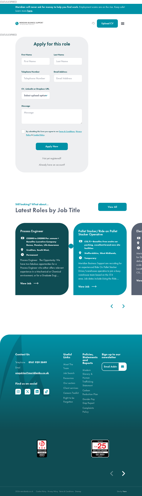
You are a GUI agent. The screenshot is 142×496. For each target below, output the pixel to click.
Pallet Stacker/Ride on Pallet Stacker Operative (97, 232)
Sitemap (78, 491)
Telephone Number (30, 71)
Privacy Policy (53, 491)
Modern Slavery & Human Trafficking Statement (88, 378)
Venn (125, 491)
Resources (68, 378)
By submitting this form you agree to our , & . (54, 133)
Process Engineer (31, 231)
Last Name (59, 54)
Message (25, 106)
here (29, 10)
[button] (112, 306)
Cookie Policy (38, 135)
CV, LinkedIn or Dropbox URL (35, 89)
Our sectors (69, 383)
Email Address (60, 71)
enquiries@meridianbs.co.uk (32, 372)
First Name (26, 54)
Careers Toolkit (71, 392)
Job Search (69, 373)
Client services (70, 387)
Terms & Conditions (67, 131)
